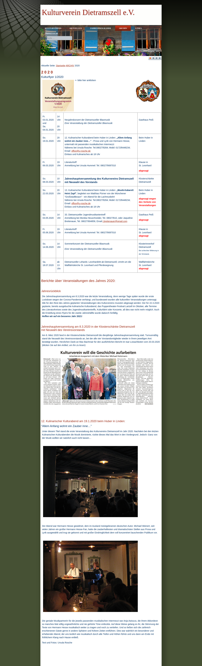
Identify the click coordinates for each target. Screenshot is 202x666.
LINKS (138, 28)
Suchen (44, 38)
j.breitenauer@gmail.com (115, 221)
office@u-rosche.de (80, 151)
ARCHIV (123, 28)
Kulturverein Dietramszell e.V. (88, 12)
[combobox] (59, 38)
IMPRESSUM (51, 33)
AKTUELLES (75, 28)
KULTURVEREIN (53, 28)
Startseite (60, 65)
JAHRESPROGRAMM (100, 28)
